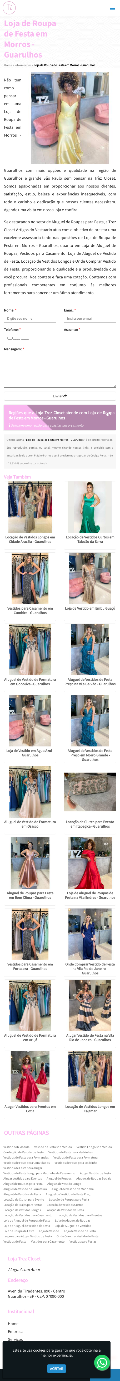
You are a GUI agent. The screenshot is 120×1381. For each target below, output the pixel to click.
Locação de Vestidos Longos (22, 1210)
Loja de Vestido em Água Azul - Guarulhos (30, 752)
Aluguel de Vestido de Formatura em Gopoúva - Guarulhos (30, 681)
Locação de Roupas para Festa (69, 1199)
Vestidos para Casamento (48, 1241)
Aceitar (56, 1368)
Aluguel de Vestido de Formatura (25, 1189)
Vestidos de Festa (14, 1241)
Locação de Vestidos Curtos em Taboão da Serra (90, 539)
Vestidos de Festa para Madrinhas (70, 1152)
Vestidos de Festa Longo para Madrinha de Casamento (39, 1173)
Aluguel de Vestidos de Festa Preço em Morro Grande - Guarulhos (90, 755)
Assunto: (72, 329)
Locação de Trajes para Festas (22, 1205)
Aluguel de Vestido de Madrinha (73, 1189)
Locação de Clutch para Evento (23, 1199)
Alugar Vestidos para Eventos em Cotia (30, 1108)
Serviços (15, 1339)
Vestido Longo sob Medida (94, 1147)
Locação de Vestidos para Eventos (79, 1215)
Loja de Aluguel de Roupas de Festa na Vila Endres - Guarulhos (90, 895)
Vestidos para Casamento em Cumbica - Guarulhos (30, 610)
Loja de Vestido (49, 1231)
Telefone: (12, 329)
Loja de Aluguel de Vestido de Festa (26, 1226)
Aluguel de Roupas (59, 1178)
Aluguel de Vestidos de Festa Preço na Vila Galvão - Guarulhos (90, 681)
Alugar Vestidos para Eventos (22, 1178)
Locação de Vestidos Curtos (65, 1205)
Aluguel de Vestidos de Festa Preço (69, 1194)
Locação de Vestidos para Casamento (28, 1215)
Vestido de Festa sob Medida (53, 1147)
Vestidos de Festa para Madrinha (75, 1163)
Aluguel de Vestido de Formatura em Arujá (30, 1037)
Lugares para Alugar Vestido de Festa (27, 1236)
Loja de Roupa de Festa (18, 1231)
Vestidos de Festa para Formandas (26, 1157)
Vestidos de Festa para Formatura (75, 1157)
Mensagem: (14, 349)
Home (13, 1323)
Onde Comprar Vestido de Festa (77, 1236)
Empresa (15, 1331)
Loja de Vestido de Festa (80, 1231)
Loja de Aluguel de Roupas (72, 1220)
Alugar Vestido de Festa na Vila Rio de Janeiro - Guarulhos (90, 1037)
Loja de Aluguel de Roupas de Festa (26, 1220)
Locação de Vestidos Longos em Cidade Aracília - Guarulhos (30, 539)
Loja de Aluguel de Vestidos (73, 1226)
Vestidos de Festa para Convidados (26, 1163)
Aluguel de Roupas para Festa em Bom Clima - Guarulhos (30, 895)
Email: (70, 310)
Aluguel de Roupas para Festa (23, 1184)
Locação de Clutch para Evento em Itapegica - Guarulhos (90, 824)
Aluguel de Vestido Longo (64, 1184)
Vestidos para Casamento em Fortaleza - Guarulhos (30, 966)
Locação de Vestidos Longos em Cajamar (90, 1108)
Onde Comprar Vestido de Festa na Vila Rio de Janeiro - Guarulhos (90, 968)
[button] (112, 8)
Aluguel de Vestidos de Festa (22, 1194)
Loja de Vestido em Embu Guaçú (90, 608)
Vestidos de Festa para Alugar (22, 1168)
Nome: (10, 310)
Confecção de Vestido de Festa (23, 1152)
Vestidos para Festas (82, 1241)
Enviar (60, 396)
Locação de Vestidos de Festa (65, 1210)
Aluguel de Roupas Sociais (93, 1178)
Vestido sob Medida (16, 1147)
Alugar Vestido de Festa (95, 1173)
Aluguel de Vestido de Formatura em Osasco (30, 824)
